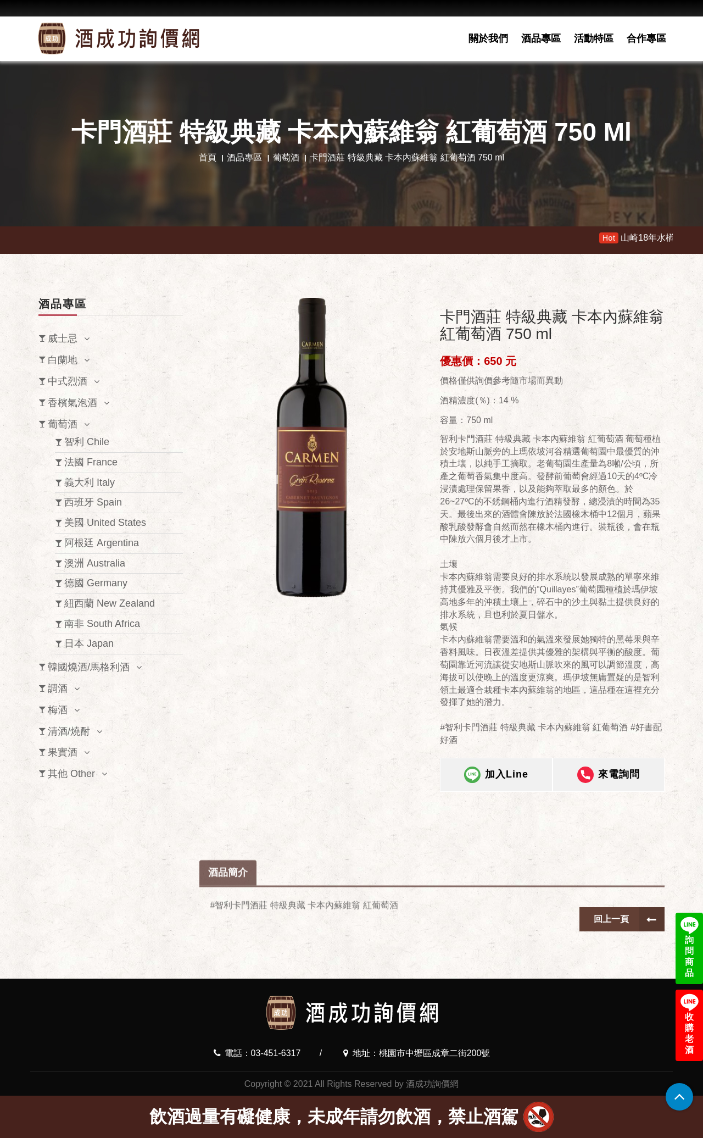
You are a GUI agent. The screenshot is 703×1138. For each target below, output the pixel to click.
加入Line (496, 781)
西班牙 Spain (93, 502)
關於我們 (488, 38)
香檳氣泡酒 (72, 402)
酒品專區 (541, 38)
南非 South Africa (102, 623)
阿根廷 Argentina (101, 542)
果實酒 (62, 752)
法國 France (91, 462)
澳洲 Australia (94, 563)
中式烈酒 (67, 381)
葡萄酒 (286, 157)
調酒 (58, 688)
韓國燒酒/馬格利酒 (89, 667)
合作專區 (646, 38)
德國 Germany (95, 583)
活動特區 (593, 38)
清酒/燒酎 (69, 731)
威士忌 (62, 338)
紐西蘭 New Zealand (109, 603)
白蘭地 (62, 359)
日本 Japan (89, 643)
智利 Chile (86, 441)
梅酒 (58, 709)
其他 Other (71, 773)
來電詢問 (608, 781)
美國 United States (105, 522)
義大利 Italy (89, 482)
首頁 (207, 157)
